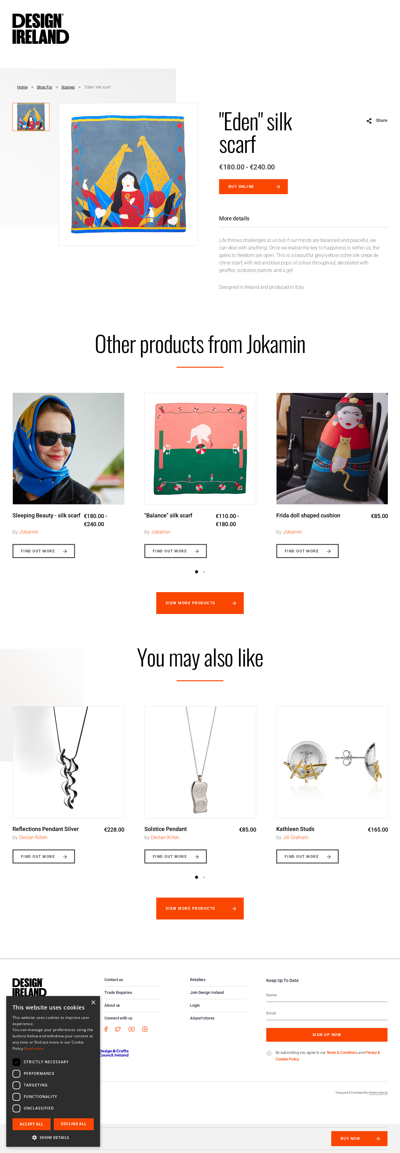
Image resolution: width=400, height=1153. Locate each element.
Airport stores (202, 1018)
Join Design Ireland (207, 992)
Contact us (113, 979)
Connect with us (118, 1018)
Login (195, 1005)
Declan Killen (33, 837)
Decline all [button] (73, 1123)
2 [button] (203, 571)
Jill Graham (295, 837)
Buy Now (350, 1138)
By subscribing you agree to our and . (328, 1055)
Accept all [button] (31, 1124)
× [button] (93, 1002)
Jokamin (28, 532)
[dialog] (53, 1071)
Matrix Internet (378, 1092)
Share (382, 120)
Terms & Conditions (342, 1052)
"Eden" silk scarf (97, 87)
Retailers (198, 979)
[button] (53, 1137)
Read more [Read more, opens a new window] (34, 1048)
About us (112, 1005)
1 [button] (196, 571)
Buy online (241, 186)
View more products (190, 603)
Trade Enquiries (118, 992)
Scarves (68, 87)
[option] (68, 470)
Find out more (38, 551)
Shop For (44, 87)
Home (22, 87)
